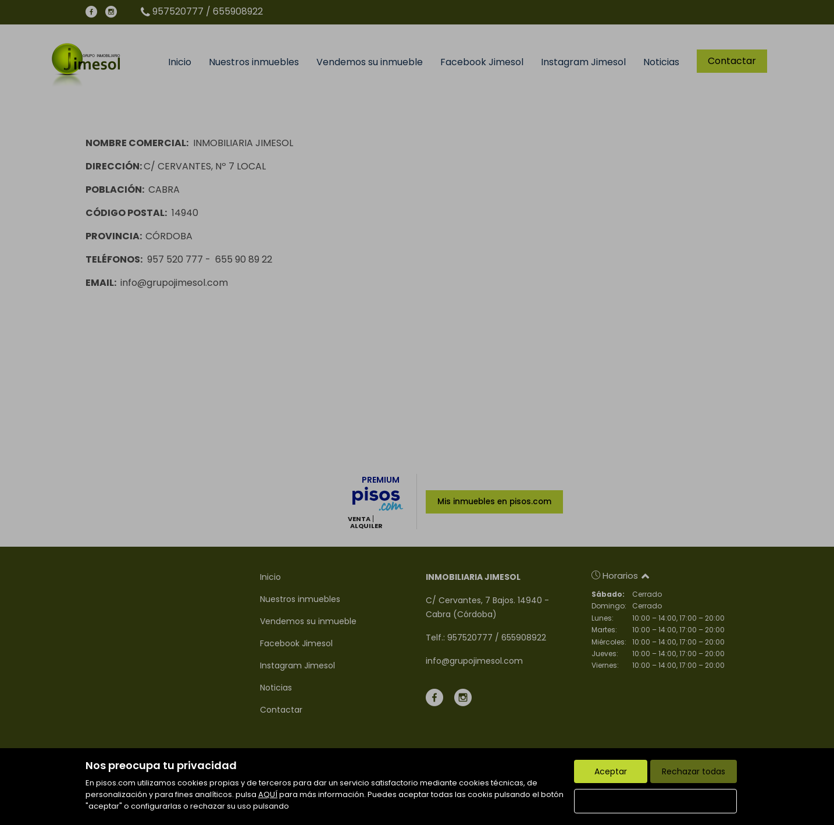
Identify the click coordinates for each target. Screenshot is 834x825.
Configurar (656, 801)
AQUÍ (267, 794)
